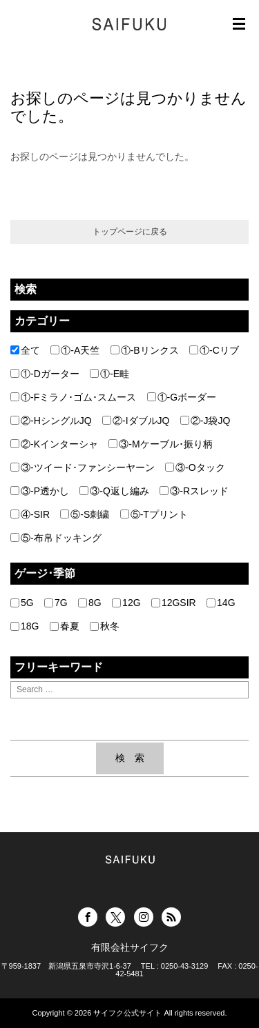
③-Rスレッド (194, 490)
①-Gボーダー (182, 397)
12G (126, 602)
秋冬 (104, 626)
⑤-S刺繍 (84, 514)
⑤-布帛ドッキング (56, 537)
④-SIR (30, 514)
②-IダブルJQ (135, 420)
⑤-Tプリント (154, 514)
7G (56, 602)
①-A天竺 (74, 350)
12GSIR (173, 602)
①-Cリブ (214, 350)
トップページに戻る (130, 231)
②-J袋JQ (205, 420)
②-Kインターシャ (54, 444)
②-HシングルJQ (51, 420)
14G (221, 602)
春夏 (64, 626)
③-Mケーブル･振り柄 (160, 444)
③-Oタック (195, 467)
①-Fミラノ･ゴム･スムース (73, 397)
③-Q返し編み (114, 490)
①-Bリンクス (145, 350)
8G (90, 602)
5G (22, 602)
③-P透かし (39, 490)
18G (24, 626)
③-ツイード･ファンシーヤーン (82, 467)
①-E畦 (109, 373)
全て (25, 350)
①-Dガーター (44, 373)
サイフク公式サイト (127, 1013)
